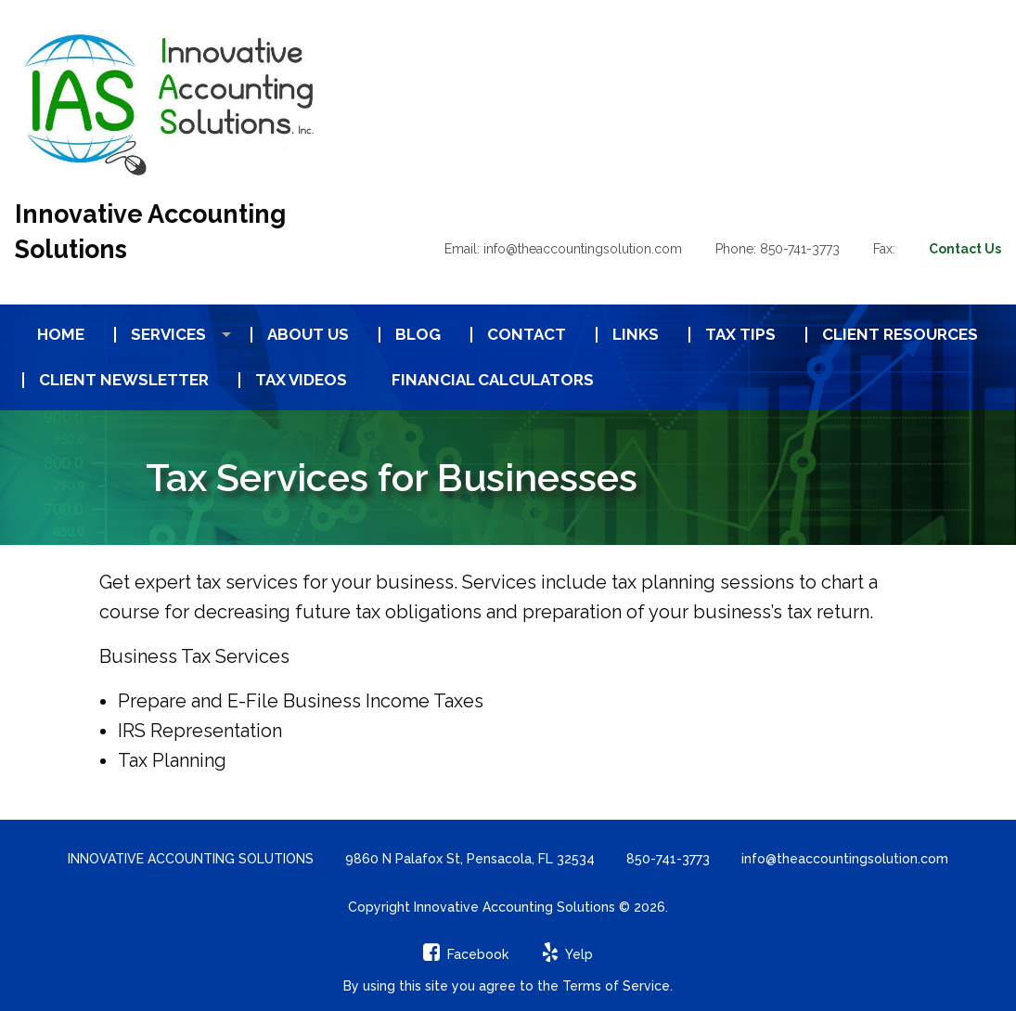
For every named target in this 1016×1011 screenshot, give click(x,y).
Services (168, 335)
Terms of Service (616, 986)
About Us (308, 335)
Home (60, 335)
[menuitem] (53, 334)
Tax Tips (740, 335)
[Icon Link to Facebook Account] (465, 954)
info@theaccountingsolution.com (844, 858)
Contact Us (965, 248)
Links (635, 335)
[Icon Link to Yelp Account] (567, 954)
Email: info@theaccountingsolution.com (563, 248)
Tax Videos (301, 380)
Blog (418, 335)
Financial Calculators (493, 380)
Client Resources (900, 335)
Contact (526, 335)
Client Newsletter (124, 380)
